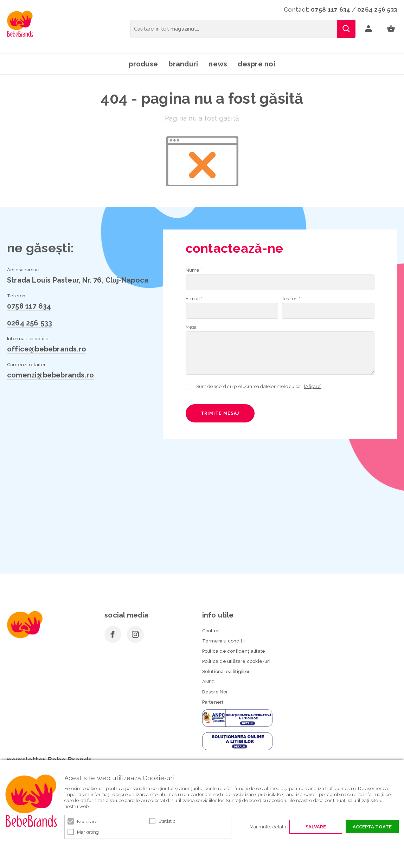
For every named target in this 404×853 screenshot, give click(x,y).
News (218, 64)
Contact (211, 630)
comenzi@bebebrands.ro (50, 375)
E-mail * (194, 298)
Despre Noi (214, 691)
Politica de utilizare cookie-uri (236, 661)
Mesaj (192, 327)
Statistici (168, 821)
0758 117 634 (330, 9)
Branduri (183, 64)
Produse (143, 64)
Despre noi (256, 64)
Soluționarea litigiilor (226, 671)
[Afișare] (312, 386)
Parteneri (212, 702)
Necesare (87, 821)
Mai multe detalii (268, 826)
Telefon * (291, 298)
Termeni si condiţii (223, 641)
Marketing (88, 832)
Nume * (194, 270)
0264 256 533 (377, 9)
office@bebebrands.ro (46, 349)
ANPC (208, 681)
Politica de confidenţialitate (233, 651)
